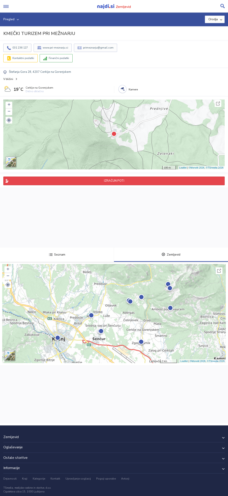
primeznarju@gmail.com (98, 47)
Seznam (57, 254)
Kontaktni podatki (23, 58)
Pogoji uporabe (106, 478)
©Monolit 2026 (196, 167)
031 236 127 (20, 47)
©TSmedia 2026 (215, 167)
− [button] (9, 111)
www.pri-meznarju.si (55, 47)
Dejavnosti (10, 478)
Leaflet (183, 167)
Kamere (133, 89)
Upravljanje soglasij (78, 478)
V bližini (8, 79)
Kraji (24, 478)
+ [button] (9, 105)
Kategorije (39, 478)
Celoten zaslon (218, 103)
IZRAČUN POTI (114, 181)
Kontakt (55, 478)
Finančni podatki (59, 58)
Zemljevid (171, 254)
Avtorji (125, 478)
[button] (9, 120)
